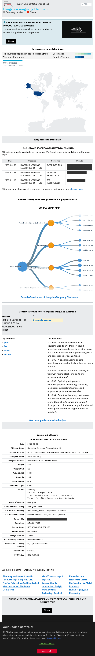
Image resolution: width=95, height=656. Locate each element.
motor (7, 350)
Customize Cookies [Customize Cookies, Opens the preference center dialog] (47, 646)
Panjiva (9, 4)
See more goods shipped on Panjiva (47, 420)
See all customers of (49, 297)
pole (6, 342)
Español (49, 623)
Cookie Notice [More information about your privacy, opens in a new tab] (54, 641)
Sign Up (11, 41)
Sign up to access (42, 320)
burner (7, 354)
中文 (59, 623)
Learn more (77, 189)
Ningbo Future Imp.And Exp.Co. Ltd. (21, 583)
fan (5, 346)
